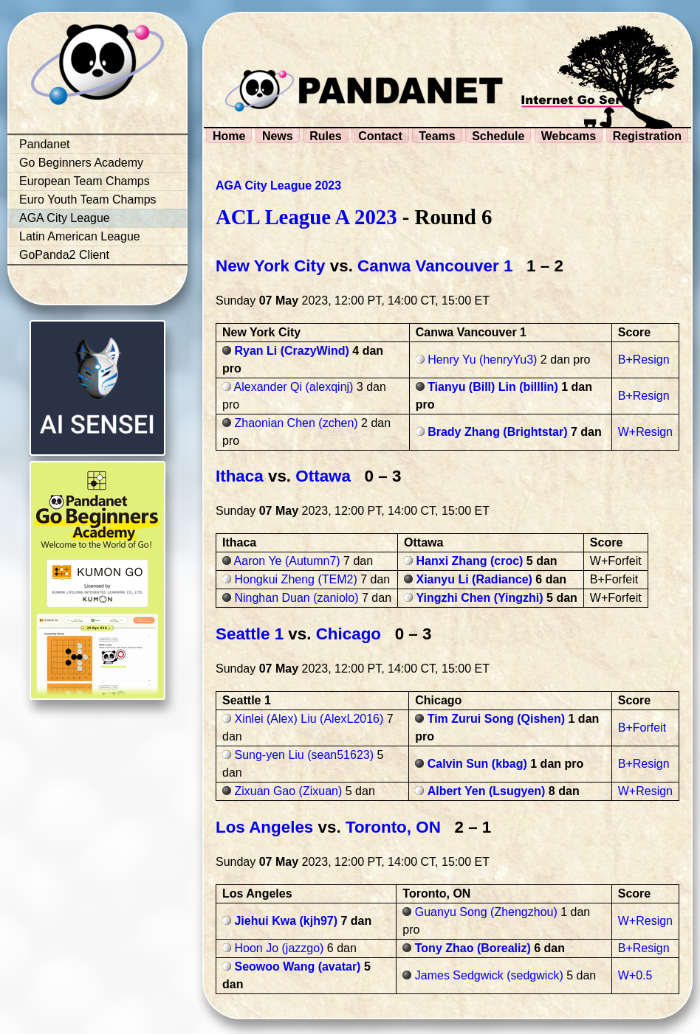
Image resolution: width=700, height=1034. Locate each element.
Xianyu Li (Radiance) (474, 579)
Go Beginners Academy (81, 162)
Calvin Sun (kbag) (477, 763)
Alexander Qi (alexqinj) (294, 387)
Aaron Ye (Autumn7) (287, 561)
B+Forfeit (642, 727)
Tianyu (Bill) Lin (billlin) (493, 387)
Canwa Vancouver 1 (434, 266)
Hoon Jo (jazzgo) (278, 948)
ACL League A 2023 (306, 217)
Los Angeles (264, 827)
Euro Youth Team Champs (88, 199)
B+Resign (644, 359)
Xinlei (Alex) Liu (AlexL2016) (308, 718)
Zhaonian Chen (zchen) (295, 423)
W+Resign (645, 432)
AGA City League (64, 218)
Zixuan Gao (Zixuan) (288, 791)
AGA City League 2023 (278, 185)
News (277, 136)
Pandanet (44, 144)
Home (229, 136)
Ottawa (323, 476)
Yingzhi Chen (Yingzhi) (479, 597)
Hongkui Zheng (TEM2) (295, 579)
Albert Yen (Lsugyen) (487, 791)
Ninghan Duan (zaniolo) (296, 597)
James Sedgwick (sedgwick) (489, 975)
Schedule (498, 136)
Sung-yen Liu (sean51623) (304, 755)
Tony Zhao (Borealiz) (473, 948)
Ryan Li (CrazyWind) (291, 350)
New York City (271, 266)
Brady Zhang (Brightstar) (497, 432)
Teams (437, 136)
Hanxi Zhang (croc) (470, 561)
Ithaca (240, 476)
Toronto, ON (395, 827)
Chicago (348, 634)
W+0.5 (635, 975)
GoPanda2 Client (64, 255)
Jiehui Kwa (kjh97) (285, 921)
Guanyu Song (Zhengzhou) (486, 912)
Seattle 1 (250, 634)
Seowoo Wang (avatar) (297, 966)
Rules (325, 136)
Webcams (568, 136)
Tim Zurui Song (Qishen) (496, 718)
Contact (380, 136)
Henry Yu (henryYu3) (482, 359)
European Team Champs (84, 181)
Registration (647, 136)
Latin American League (79, 236)
